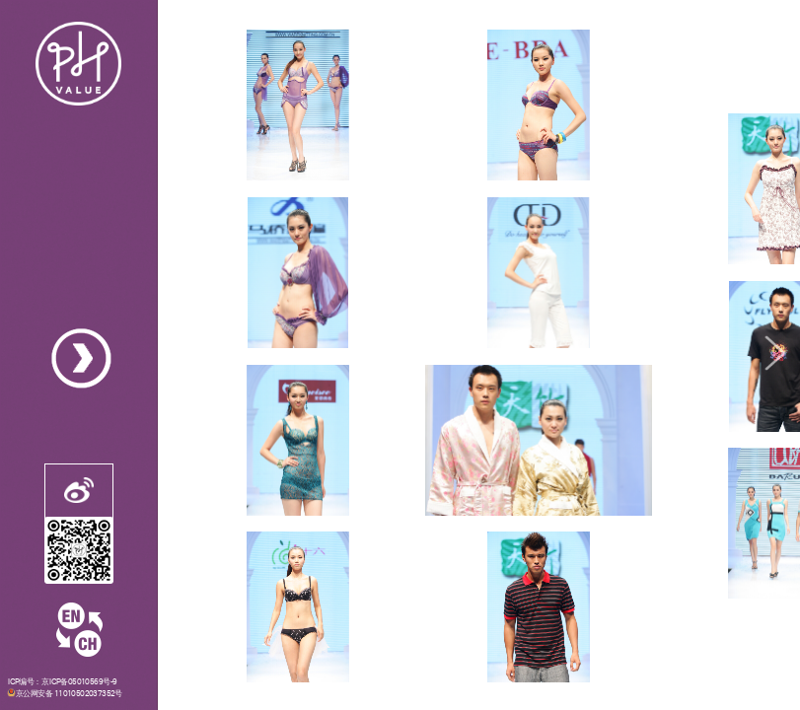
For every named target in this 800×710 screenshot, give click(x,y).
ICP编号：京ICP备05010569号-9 (62, 681)
